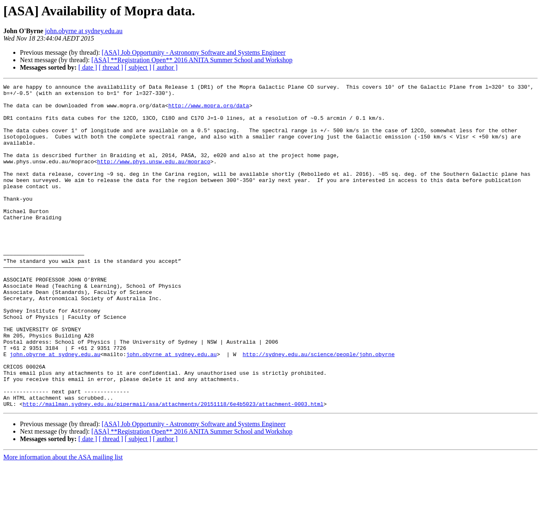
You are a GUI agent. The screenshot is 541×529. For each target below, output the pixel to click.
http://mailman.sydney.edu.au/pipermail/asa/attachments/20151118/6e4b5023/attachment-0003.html (173, 468)
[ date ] (87, 67)
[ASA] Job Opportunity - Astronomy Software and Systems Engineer (194, 52)
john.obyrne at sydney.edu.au (83, 30)
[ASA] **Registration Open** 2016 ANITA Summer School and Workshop (191, 59)
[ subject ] (138, 67)
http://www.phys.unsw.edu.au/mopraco (153, 177)
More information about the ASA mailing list (63, 521)
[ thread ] (111, 67)
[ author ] (165, 67)
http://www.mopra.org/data (208, 110)
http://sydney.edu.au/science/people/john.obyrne (319, 409)
